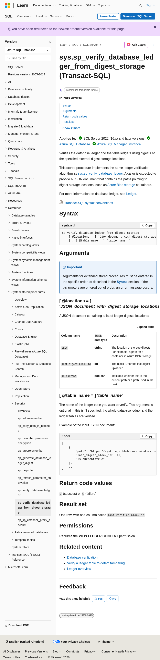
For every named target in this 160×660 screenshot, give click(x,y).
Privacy (89, 651)
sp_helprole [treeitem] (25, 470)
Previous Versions (36, 651)
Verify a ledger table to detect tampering (96, 563)
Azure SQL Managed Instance (119, 144)
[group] (108, 237)
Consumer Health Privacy (118, 651)
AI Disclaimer (11, 651)
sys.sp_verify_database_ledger (100, 173)
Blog (55, 651)
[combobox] (28, 50)
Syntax (67, 105)
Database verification (82, 557)
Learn (63, 44)
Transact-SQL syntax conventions (88, 203)
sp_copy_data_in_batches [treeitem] (34, 428)
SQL (75, 44)
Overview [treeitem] (20, 299)
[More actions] (153, 45)
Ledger (131, 194)
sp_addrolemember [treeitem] (30, 418)
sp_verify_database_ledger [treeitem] (34, 493)
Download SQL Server (138, 16)
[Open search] (141, 5)
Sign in (150, 5)
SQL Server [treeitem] (15, 67)
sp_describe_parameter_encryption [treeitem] (34, 441)
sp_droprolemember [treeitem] (30, 450)
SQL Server (90, 44)
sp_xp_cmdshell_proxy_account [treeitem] (34, 522)
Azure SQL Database (74, 144)
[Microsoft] (7, 5)
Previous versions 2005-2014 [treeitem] (26, 74)
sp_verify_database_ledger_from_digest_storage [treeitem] (34, 507)
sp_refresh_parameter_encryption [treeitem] (34, 480)
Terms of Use (11, 657)
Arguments (69, 111)
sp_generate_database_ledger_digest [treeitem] (34, 460)
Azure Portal (108, 16)
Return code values (75, 116)
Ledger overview (79, 569)
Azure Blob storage (121, 185)
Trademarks (32, 657)
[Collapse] (50, 41)
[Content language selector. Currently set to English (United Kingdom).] (24, 642)
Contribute (72, 651)
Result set (69, 121)
